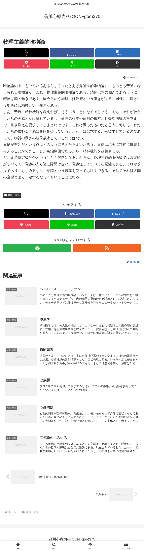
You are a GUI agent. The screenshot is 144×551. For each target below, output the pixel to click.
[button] (117, 64)
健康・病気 (12, 195)
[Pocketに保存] (26, 64)
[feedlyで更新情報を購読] (37, 248)
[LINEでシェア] (72, 64)
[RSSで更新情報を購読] (107, 248)
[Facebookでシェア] (72, 52)
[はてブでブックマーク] (117, 52)
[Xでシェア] (26, 52)
